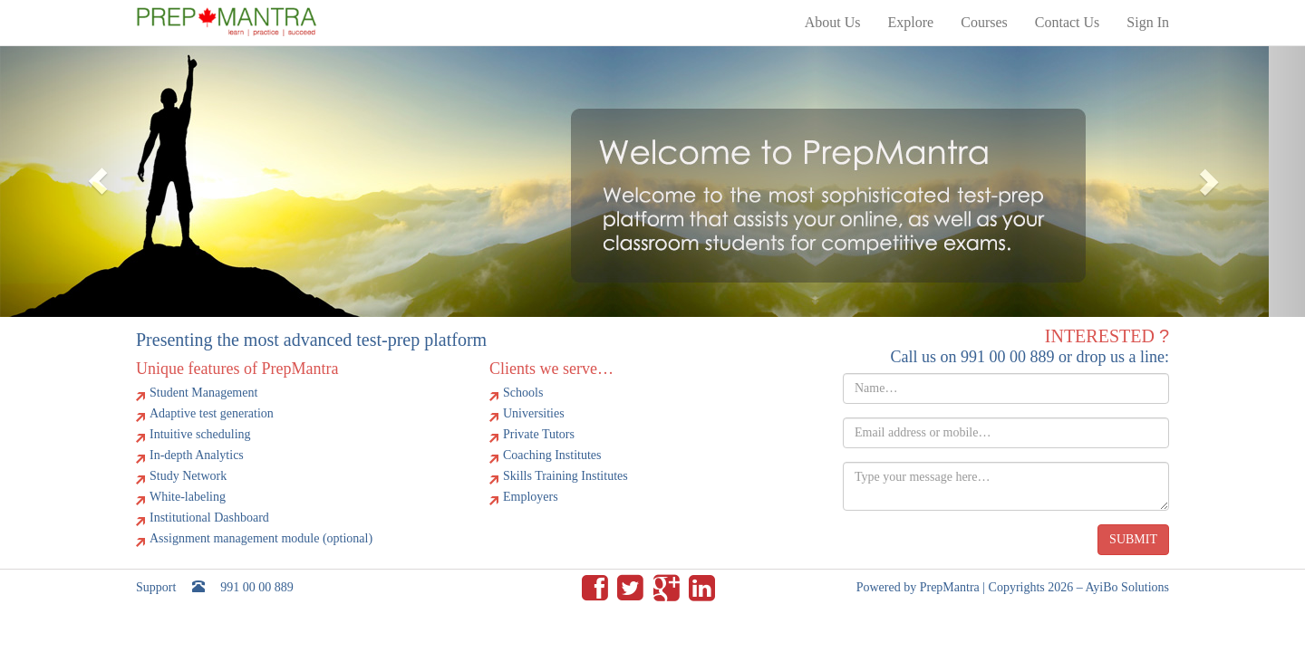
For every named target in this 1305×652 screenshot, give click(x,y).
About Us (833, 22)
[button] (98, 181)
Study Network (188, 476)
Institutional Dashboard (209, 517)
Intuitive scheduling (200, 434)
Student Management (203, 392)
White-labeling (188, 496)
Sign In (1147, 22)
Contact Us (1067, 22)
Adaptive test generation (212, 413)
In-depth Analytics (197, 455)
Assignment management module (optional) (261, 538)
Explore (911, 22)
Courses (984, 22)
